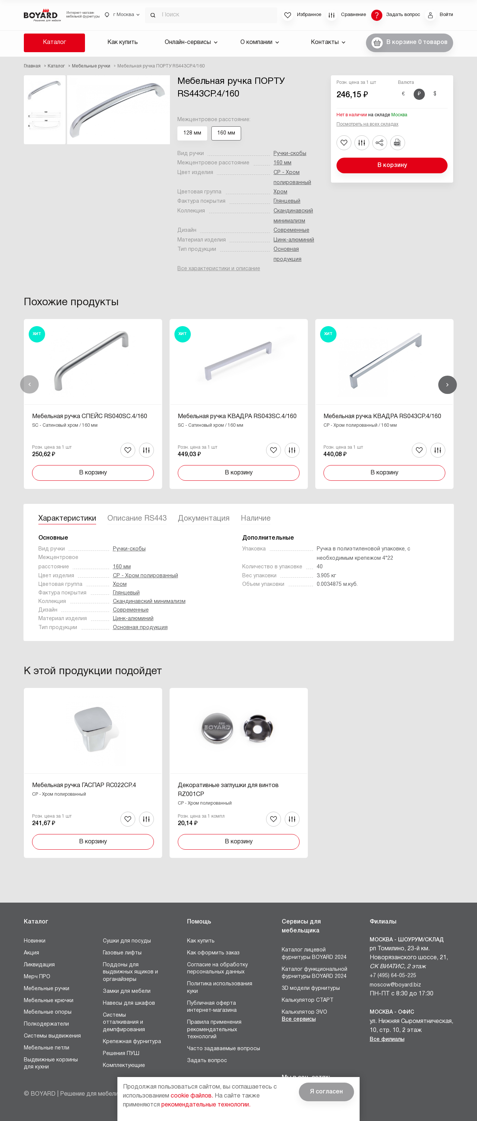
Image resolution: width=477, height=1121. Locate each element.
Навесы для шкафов (129, 1003)
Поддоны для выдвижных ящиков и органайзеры (130, 972)
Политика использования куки (219, 988)
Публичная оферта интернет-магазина (212, 1007)
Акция (31, 953)
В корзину (392, 165)
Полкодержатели (46, 1024)
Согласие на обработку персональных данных (217, 969)
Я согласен (326, 1092)
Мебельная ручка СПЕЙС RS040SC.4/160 (89, 416)
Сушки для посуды (127, 941)
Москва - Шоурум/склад (407, 940)
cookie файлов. (192, 1096)
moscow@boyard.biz (395, 985)
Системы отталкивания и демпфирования (124, 1022)
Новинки (34, 941)
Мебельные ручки (46, 988)
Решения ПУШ (121, 1053)
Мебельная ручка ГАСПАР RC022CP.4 (84, 785)
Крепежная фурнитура (132, 1041)
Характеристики (67, 518)
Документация (204, 518)
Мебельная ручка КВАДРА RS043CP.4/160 (382, 416)
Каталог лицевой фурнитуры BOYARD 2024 (314, 954)
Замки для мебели (127, 991)
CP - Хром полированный (145, 576)
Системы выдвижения (52, 1036)
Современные (291, 230)
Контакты (328, 42)
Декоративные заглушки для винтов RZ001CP (228, 790)
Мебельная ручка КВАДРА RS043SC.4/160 (237, 416)
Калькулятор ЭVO (304, 1012)
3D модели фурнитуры (311, 988)
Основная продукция (140, 627)
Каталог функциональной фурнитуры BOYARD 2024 (314, 973)
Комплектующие (124, 1065)
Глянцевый (287, 201)
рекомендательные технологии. (205, 1105)
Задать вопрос (207, 1060)
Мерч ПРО (37, 977)
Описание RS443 (137, 518)
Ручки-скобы (290, 153)
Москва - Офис (392, 1012)
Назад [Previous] (29, 384)
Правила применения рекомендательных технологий (214, 1029)
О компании (259, 42)
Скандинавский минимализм (149, 601)
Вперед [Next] (447, 384)
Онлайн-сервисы (191, 42)
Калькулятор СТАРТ (308, 1000)
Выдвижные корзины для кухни (51, 1064)
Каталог (54, 42)
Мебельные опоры (48, 1012)
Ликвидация (39, 965)
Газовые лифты (122, 953)
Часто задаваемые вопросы (223, 1048)
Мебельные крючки (48, 1000)
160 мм (282, 163)
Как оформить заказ (213, 953)
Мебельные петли (46, 1048)
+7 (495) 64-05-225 (393, 975)
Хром (280, 192)
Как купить (122, 42)
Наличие (256, 518)
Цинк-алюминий (294, 240)
